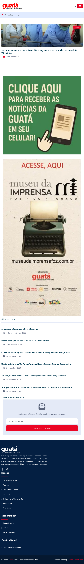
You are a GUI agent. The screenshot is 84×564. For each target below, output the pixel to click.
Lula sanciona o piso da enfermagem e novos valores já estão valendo (39, 51)
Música (4, 337)
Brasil (77, 27)
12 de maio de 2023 (12, 56)
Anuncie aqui (8, 523)
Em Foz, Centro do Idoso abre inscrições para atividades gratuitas (33, 375)
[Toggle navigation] (80, 6)
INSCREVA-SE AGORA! (42, 428)
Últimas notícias (10, 480)
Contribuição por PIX (12, 547)
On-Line (6, 494)
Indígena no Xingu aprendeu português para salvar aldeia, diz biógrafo (36, 387)
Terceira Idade (7, 372)
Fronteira (7, 508)
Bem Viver (7, 503)
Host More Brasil (76, 559)
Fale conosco (8, 532)
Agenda (4, 349)
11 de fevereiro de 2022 (14, 333)
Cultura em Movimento (13, 499)
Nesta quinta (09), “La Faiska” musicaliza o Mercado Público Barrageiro (36, 364)
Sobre (5, 528)
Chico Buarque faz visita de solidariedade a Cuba (25, 340)
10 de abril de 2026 (12, 344)
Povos (4, 384)
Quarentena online (9, 326)
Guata (10, 559)
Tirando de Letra (10, 489)
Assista (6, 485)
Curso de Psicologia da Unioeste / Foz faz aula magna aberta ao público (35, 352)
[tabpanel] (42, 358)
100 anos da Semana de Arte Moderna (19, 329)
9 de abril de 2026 (12, 356)
